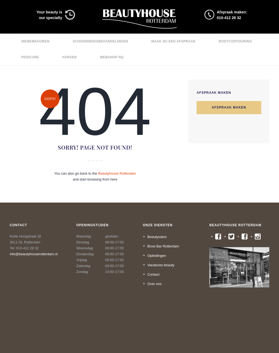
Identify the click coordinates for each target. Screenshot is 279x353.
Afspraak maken (229, 108)
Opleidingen (156, 256)
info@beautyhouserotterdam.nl (34, 254)
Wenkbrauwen (35, 41)
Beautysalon (157, 237)
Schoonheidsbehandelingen (100, 41)
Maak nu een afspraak (173, 41)
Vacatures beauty (160, 265)
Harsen (69, 57)
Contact (153, 274)
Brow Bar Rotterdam (163, 246)
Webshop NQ (112, 57)
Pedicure (30, 57)
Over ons (154, 284)
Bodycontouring (235, 41)
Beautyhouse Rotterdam (117, 173)
